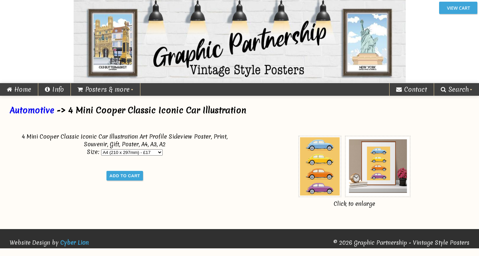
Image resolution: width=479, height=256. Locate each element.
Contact (411, 89)
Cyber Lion (74, 242)
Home (19, 89)
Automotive (32, 110)
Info (54, 89)
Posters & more (104, 89)
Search (455, 89)
